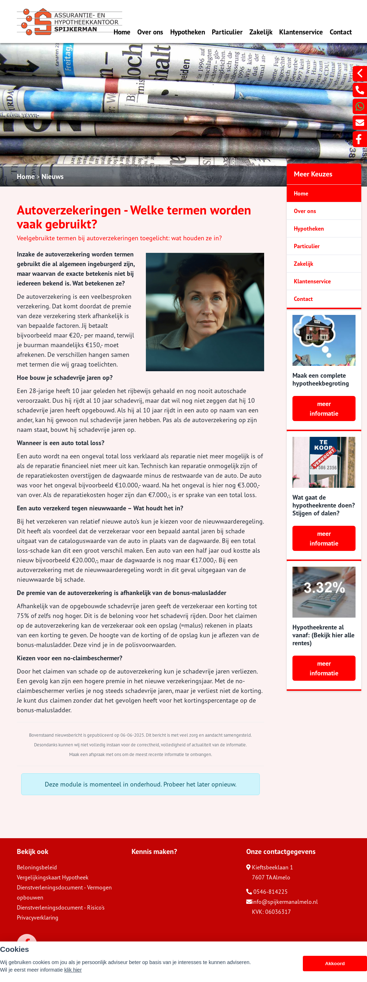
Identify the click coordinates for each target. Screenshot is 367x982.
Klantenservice (301, 31)
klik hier (73, 970)
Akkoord (335, 963)
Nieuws (52, 176)
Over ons (150, 31)
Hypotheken (187, 31)
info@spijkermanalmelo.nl (282, 902)
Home (122, 31)
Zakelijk (260, 31)
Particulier (227, 31)
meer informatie (324, 408)
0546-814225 (267, 892)
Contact (341, 31)
